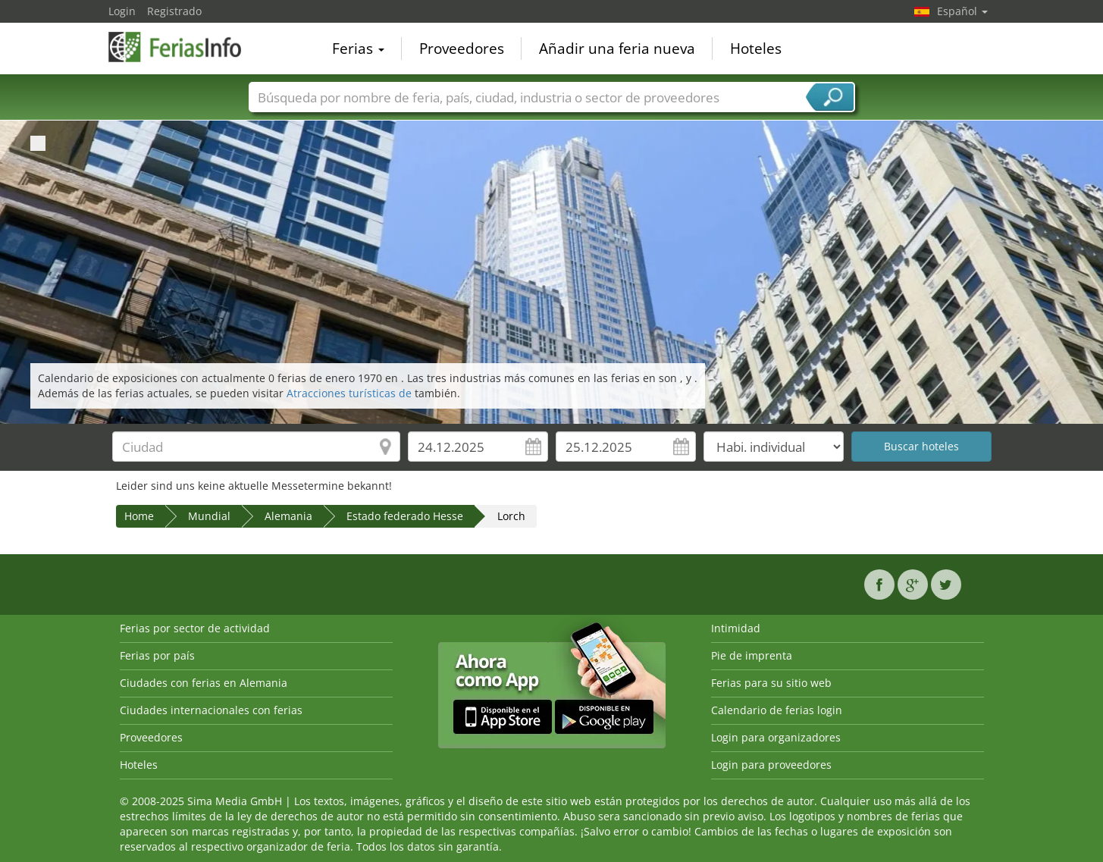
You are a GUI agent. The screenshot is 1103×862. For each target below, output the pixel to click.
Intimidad (735, 628)
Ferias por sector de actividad (195, 628)
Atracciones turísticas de (351, 393)
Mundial (209, 516)
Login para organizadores (776, 737)
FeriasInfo (184, 47)
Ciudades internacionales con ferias (211, 710)
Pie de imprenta (751, 655)
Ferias (358, 48)
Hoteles (756, 48)
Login (122, 11)
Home (139, 516)
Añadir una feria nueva (617, 48)
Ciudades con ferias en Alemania (203, 682)
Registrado (174, 11)
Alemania (288, 516)
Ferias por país (157, 655)
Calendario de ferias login (776, 710)
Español (962, 11)
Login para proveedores (771, 764)
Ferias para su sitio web (771, 682)
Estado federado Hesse (404, 516)
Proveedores (461, 48)
